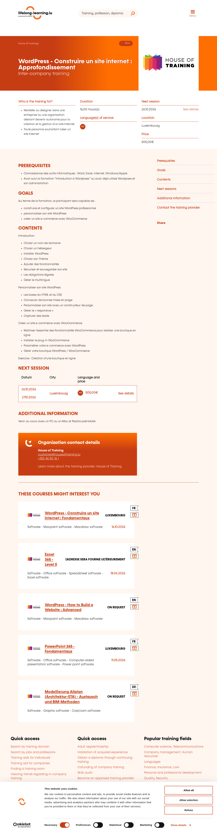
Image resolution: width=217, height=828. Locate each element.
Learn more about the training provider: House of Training (80, 466)
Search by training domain (30, 746)
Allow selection (188, 796)
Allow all (189, 786)
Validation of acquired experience (102, 752)
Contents (164, 179)
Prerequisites (166, 161)
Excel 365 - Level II (51, 560)
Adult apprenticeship (92, 746)
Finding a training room (28, 768)
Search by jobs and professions (33, 752)
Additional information (173, 198)
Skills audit (85, 772)
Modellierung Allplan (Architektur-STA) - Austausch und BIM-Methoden (71, 697)
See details (191, 109)
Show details (178, 821)
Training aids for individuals (30, 757)
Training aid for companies (30, 763)
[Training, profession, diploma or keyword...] (102, 13)
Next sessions (166, 189)
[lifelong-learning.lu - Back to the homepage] (35, 13)
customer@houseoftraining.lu (59, 454)
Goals (161, 170)
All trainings (32, 43)
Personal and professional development (173, 772)
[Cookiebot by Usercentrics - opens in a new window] (22, 821)
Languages (152, 761)
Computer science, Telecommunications (173, 746)
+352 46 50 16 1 (48, 458)
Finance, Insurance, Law (161, 767)
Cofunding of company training (100, 767)
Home (21, 43)
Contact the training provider (178, 207)
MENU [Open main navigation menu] (192, 16)
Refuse (188, 806)
